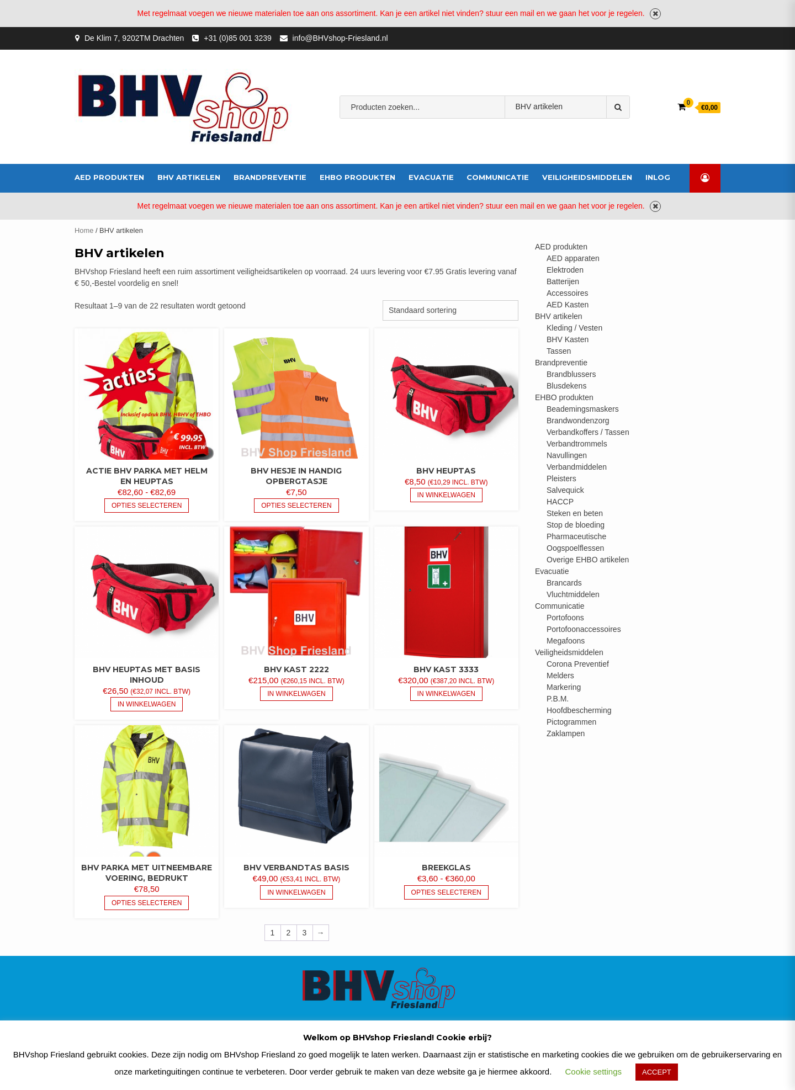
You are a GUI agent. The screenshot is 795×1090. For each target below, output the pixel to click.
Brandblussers (571, 374)
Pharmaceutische (576, 536)
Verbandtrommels (577, 443)
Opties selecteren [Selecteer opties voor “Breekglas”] (446, 892)
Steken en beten (575, 513)
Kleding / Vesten (574, 327)
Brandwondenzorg (578, 420)
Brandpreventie (270, 177)
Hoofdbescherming (579, 710)
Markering (564, 687)
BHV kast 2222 (296, 669)
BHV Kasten (568, 339)
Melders (560, 675)
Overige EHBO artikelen (588, 559)
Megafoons (566, 640)
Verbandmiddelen (463, 141)
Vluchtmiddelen (573, 594)
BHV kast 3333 (446, 669)
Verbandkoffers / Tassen (588, 432)
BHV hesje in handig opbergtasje (296, 476)
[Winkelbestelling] (450, 310)
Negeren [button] (655, 13)
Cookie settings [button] (593, 1071)
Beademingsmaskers (583, 409)
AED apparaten (573, 258)
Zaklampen (566, 733)
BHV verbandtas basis (296, 868)
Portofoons (565, 617)
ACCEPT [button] (656, 1072)
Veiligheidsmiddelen (587, 177)
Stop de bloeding (576, 524)
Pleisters (561, 478)
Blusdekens (566, 385)
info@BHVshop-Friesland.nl (340, 38)
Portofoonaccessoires (584, 629)
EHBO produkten (357, 177)
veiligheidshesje (590, 141)
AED (414, 141)
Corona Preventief (578, 664)
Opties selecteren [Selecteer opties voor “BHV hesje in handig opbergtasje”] (296, 505)
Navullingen (567, 455)
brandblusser (527, 141)
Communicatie (498, 177)
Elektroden (565, 269)
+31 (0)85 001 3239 (238, 38)
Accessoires (567, 293)
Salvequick (565, 490)
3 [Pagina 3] (305, 932)
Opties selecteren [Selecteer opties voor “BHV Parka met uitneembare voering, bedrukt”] (147, 903)
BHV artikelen (188, 177)
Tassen (559, 351)
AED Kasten (568, 304)
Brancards (564, 582)
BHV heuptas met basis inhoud (146, 674)
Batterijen (563, 281)
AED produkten (109, 177)
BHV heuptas (446, 471)
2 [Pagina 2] (289, 932)
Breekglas (446, 868)
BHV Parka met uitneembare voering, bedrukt (146, 873)
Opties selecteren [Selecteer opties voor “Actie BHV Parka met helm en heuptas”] (147, 505)
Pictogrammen (571, 721)
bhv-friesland (373, 141)
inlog (657, 177)
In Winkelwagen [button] (446, 495)
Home (84, 230)
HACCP (560, 501)
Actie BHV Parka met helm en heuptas (147, 476)
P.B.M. (558, 698)
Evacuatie (431, 177)
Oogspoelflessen (575, 548)
